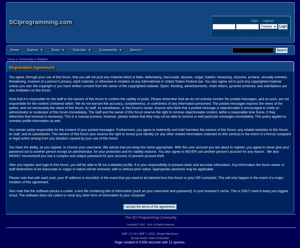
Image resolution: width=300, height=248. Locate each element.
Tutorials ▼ (82, 50)
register (268, 21)
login (254, 21)
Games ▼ (35, 50)
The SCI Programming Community (151, 217)
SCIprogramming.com (40, 22)
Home (14, 50)
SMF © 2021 (147, 233)
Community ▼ (110, 50)
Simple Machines (167, 233)
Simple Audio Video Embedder (150, 238)
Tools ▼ (58, 50)
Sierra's (136, 50)
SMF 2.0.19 (129, 233)
